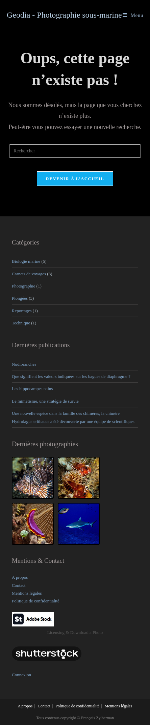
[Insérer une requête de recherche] (75, 151)
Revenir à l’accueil (75, 178)
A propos (20, 577)
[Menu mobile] (133, 15)
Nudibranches (24, 364)
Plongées (20, 298)
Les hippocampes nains (32, 388)
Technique (21, 322)
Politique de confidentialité (35, 600)
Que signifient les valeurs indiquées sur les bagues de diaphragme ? (71, 376)
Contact (18, 585)
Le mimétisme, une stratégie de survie (45, 401)
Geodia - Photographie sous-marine (64, 14)
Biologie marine (26, 261)
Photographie (23, 286)
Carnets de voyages (29, 273)
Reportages (21, 310)
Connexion (21, 674)
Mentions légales (27, 593)
